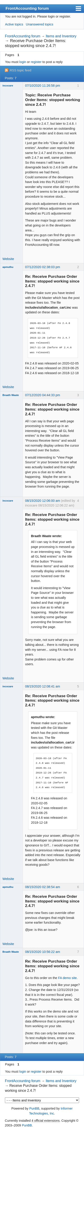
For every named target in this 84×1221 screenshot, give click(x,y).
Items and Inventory (61, 36)
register (36, 62)
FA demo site (67, 978)
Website (8, 259)
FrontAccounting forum (27, 8)
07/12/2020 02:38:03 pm (42, 267)
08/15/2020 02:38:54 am (42, 887)
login (22, 62)
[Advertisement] (42, 1174)
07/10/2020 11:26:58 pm (42, 85)
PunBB (34, 1108)
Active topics (14, 24)
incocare (7, 85)
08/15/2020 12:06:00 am (42, 500)
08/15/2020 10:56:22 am (42, 952)
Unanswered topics (39, 24)
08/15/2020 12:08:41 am (42, 686)
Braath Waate (10, 395)
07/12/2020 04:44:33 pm (42, 395)
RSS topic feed (20, 70)
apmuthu (7, 267)
